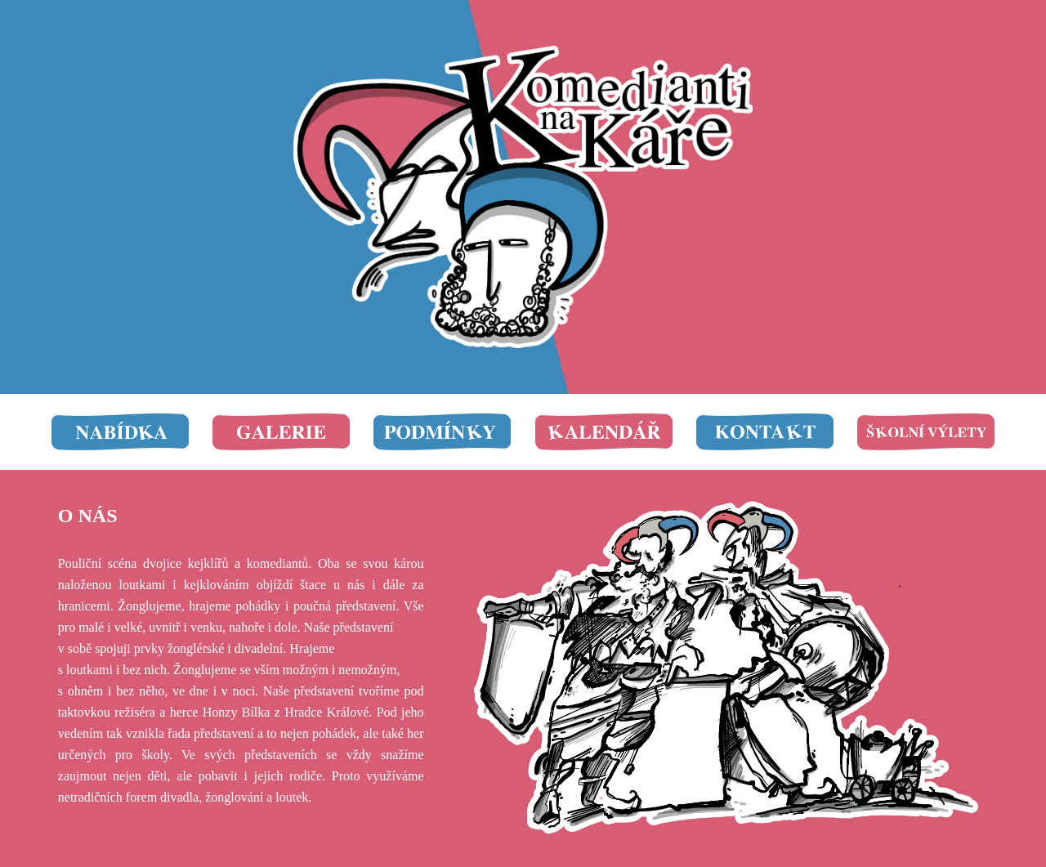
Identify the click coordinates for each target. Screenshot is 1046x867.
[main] (241, 515)
